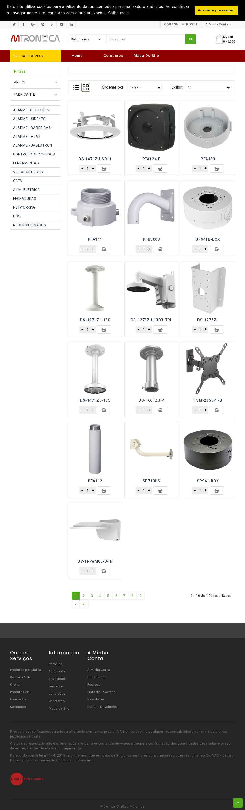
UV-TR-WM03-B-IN (95, 561)
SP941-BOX (208, 480)
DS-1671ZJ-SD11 (95, 158)
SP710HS (151, 480)
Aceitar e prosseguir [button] (216, 10)
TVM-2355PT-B (208, 400)
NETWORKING (24, 207)
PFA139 (208, 158)
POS (16, 216)
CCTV (17, 181)
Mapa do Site (146, 56)
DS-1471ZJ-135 (95, 400)
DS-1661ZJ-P (151, 400)
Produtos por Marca (25, 669)
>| (84, 604)
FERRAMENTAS (26, 163)
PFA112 (95, 480)
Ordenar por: (113, 87)
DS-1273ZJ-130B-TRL (152, 319)
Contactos (113, 56)
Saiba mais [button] (118, 13)
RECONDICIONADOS (29, 225)
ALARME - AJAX (26, 136)
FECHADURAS (24, 198)
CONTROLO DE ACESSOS (34, 154)
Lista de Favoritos (101, 691)
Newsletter (95, 699)
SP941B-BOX (208, 239)
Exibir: (177, 87)
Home (77, 56)
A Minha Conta (98, 669)
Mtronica (55, 664)
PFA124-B (151, 158)
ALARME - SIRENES (29, 119)
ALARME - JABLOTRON (32, 145)
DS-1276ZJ (208, 319)
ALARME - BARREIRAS (32, 127)
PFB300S (151, 239)
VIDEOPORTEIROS (28, 172)
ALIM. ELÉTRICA (26, 189)
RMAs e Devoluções (103, 706)
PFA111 (95, 239)
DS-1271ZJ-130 (95, 319)
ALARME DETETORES (31, 110)
